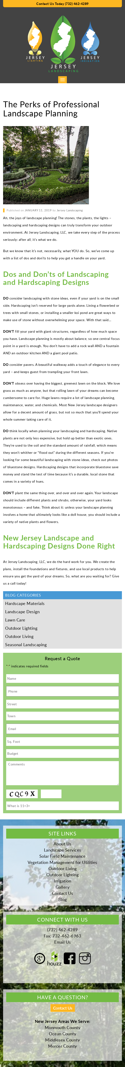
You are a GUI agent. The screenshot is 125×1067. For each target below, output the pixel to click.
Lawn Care (15, 620)
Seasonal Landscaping (26, 644)
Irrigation (62, 881)
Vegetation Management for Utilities (62, 862)
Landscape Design (22, 611)
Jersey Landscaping (70, 210)
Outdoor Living (19, 636)
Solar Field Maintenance (62, 856)
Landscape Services (62, 850)
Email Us (62, 942)
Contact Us (62, 893)
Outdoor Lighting (21, 628)
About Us (63, 844)
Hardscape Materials (25, 603)
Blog (62, 899)
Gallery (63, 887)
